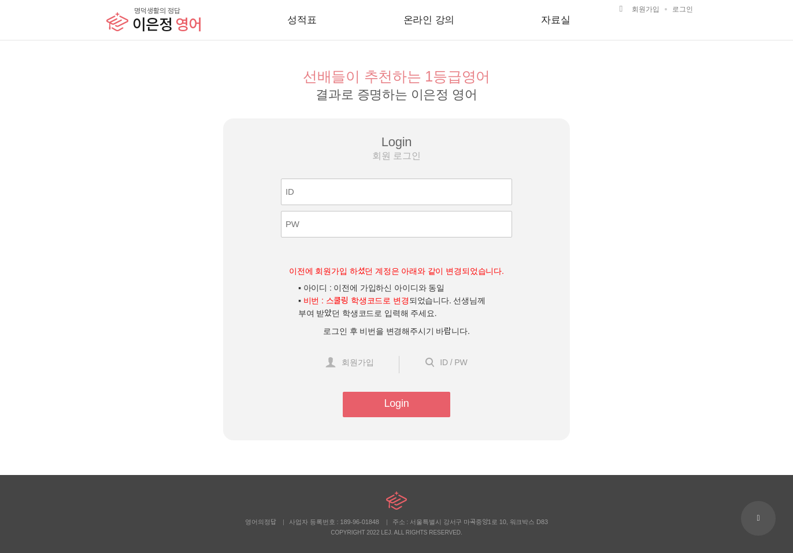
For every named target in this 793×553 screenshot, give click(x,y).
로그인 (682, 9)
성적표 (302, 20)
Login (396, 403)
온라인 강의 (429, 20)
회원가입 (645, 9)
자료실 (555, 20)
